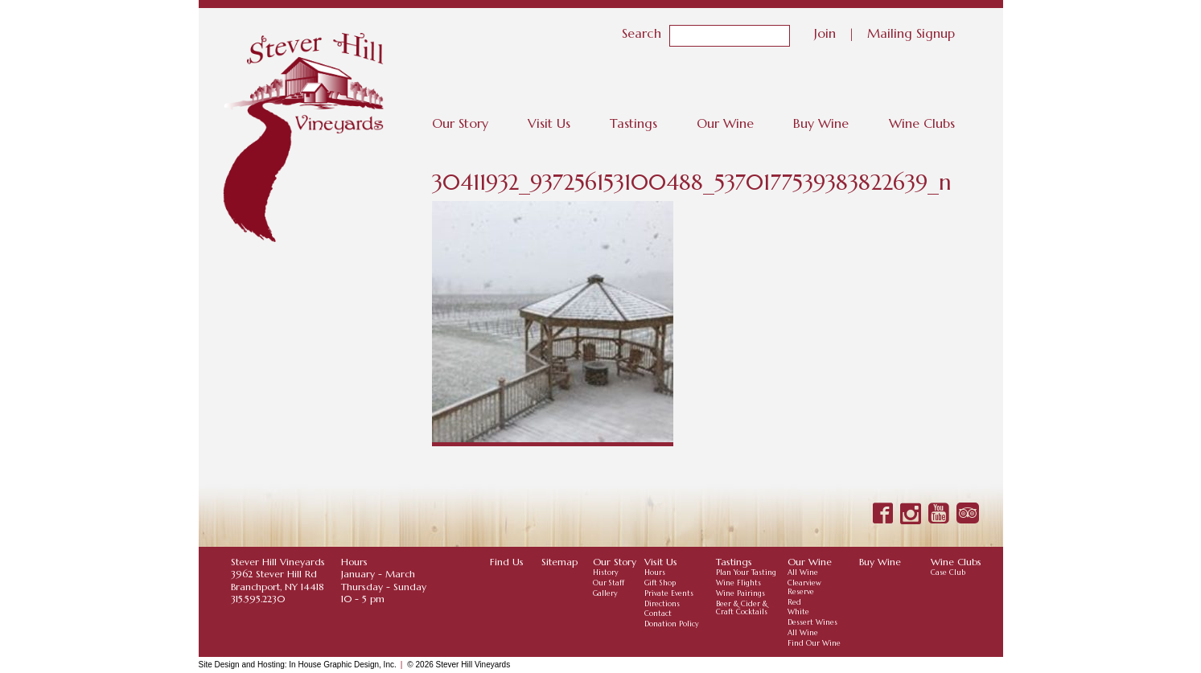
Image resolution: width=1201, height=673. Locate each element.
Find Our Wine (814, 643)
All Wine (803, 572)
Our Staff (608, 583)
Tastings (633, 123)
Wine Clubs (922, 123)
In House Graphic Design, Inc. (342, 664)
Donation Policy (671, 624)
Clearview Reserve (804, 587)
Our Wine (725, 123)
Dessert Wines (812, 622)
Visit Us (549, 123)
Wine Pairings (740, 593)
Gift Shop (660, 583)
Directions (662, 604)
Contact (658, 613)
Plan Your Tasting (746, 572)
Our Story (460, 123)
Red (794, 602)
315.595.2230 (258, 599)
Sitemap (559, 562)
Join (825, 32)
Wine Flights (738, 583)
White (798, 612)
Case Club (948, 572)
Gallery (605, 593)
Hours (654, 572)
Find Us (507, 562)
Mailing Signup (911, 32)
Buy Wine (821, 123)
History (606, 572)
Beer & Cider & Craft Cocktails (741, 608)
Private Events (668, 593)
